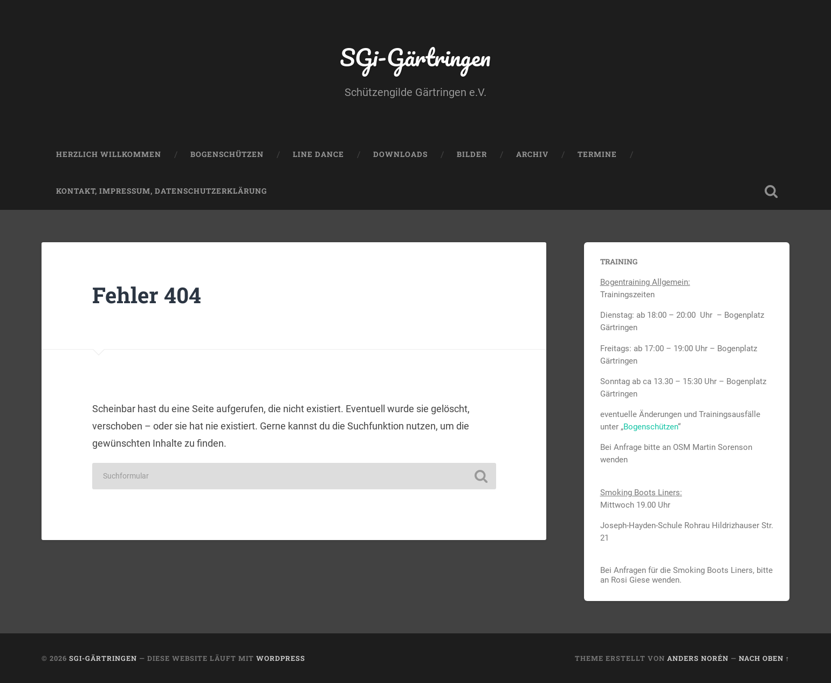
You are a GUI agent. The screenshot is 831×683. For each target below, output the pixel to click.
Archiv (532, 154)
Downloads (400, 154)
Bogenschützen (227, 154)
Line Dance (318, 154)
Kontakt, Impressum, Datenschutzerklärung (161, 191)
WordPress (280, 658)
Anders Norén (698, 658)
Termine (597, 154)
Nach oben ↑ (764, 658)
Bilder (472, 154)
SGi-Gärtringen (415, 57)
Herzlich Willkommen (108, 154)
